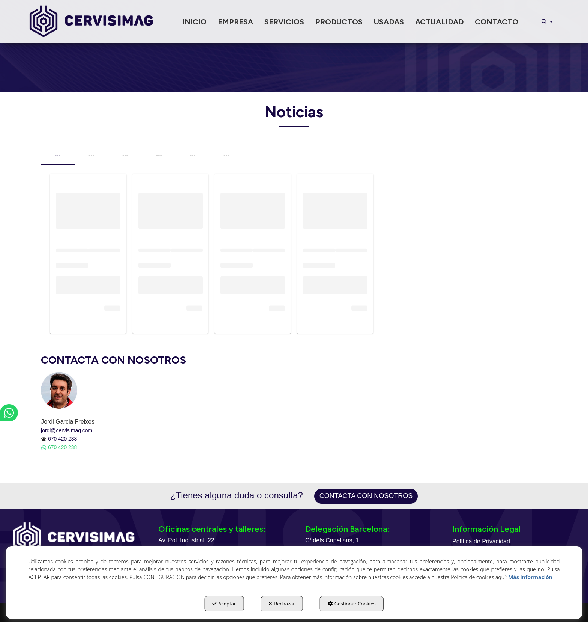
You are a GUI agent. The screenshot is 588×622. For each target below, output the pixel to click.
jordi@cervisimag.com (66, 430)
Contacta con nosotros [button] (366, 496)
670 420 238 (62, 439)
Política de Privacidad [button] (481, 541)
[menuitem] (194, 21)
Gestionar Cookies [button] (352, 603)
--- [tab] (57, 155)
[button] (91, 21)
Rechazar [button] (281, 603)
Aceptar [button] (224, 603)
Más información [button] (530, 577)
